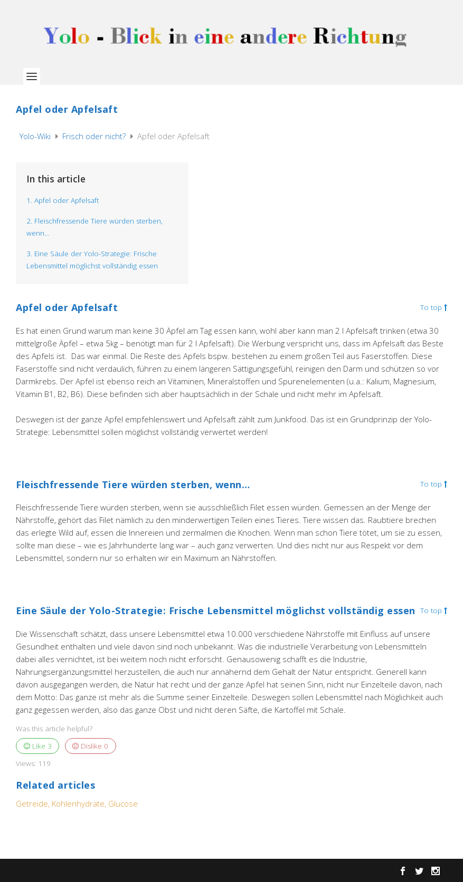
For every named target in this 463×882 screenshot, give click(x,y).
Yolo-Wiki (36, 136)
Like (38, 746)
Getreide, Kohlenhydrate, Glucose (77, 803)
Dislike (90, 746)
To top (433, 308)
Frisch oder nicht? (95, 136)
